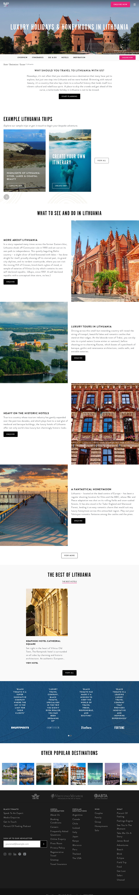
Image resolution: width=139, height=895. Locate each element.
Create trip (61, 186)
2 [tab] (71, 735)
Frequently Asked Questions (59, 833)
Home (6, 64)
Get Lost (121, 871)
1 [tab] (68, 735)
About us (55, 815)
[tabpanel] (45, 628)
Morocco (77, 845)
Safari (120, 875)
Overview (22, 57)
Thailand (76, 854)
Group (98, 822)
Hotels (65, 57)
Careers (54, 827)
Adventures (122, 845)
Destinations (13, 64)
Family (98, 817)
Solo (97, 830)
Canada (76, 819)
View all (101, 160)
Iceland (76, 828)
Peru (74, 849)
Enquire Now (120, 4)
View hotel (32, 663)
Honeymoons (101, 826)
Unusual (121, 879)
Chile (75, 823)
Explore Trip (16, 186)
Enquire (10, 282)
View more (69, 555)
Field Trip (122, 862)
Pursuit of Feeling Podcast (17, 826)
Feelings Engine (125, 821)
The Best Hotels (69, 581)
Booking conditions (55, 821)
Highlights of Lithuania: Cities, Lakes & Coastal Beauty (23, 176)
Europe (22, 64)
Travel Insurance (58, 864)
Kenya (75, 841)
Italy (74, 832)
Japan (75, 836)
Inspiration (79, 57)
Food (119, 866)
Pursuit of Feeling (122, 814)
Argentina (77, 815)
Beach (120, 849)
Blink (119, 854)
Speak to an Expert (13, 813)
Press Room (56, 843)
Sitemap (54, 860)
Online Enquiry (58, 839)
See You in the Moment (124, 827)
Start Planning (69, 96)
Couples (99, 813)
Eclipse (120, 858)
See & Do (52, 57)
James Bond (123, 841)
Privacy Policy (57, 847)
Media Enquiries (12, 817)
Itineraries (38, 57)
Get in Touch (10, 822)
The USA (76, 858)
